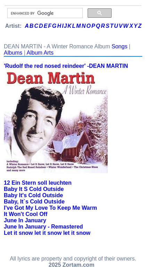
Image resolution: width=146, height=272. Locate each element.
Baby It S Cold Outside (34, 189)
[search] (44, 13)
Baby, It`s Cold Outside (34, 202)
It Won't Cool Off (25, 214)
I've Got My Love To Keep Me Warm (50, 208)
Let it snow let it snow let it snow (47, 233)
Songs (119, 46)
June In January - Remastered (43, 227)
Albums (13, 53)
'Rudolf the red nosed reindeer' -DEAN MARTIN (66, 66)
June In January (25, 220)
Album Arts (40, 53)
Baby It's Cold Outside (33, 195)
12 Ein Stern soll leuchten (38, 183)
